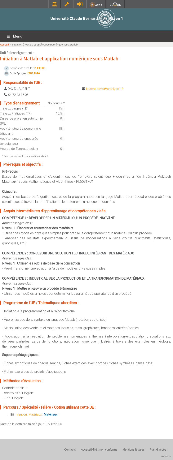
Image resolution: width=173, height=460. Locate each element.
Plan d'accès (158, 449)
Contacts (70, 449)
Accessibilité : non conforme (99, 449)
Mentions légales (134, 449)
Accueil (4, 44)
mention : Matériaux (29, 414)
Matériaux (50, 414)
